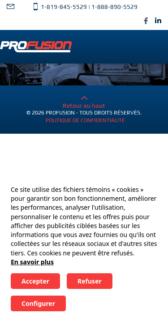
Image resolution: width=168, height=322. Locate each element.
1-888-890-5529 (114, 7)
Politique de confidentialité (85, 120)
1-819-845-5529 (64, 7)
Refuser (90, 281)
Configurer (38, 303)
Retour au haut (84, 102)
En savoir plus (32, 262)
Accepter (35, 281)
